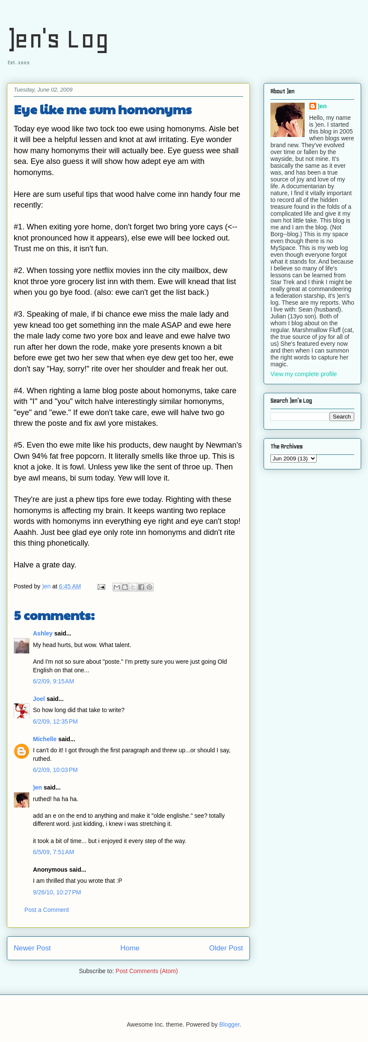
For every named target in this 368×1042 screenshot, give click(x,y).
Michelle (44, 739)
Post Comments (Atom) (147, 971)
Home (129, 948)
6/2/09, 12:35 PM (55, 721)
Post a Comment (46, 909)
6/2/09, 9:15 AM (53, 681)
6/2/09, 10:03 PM (55, 769)
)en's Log (58, 39)
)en (37, 787)
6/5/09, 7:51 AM (53, 852)
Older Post (226, 948)
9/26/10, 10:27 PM (57, 892)
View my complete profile (303, 374)
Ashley (43, 633)
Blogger (229, 1024)
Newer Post (32, 948)
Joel (39, 698)
